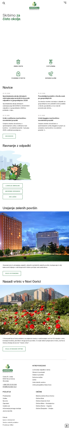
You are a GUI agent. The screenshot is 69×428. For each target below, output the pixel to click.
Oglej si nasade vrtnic (14, 349)
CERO (34, 380)
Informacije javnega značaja (12, 408)
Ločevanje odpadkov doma (41, 370)
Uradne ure (6, 406)
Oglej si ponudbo (12, 273)
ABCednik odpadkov (12, 191)
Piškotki (5, 417)
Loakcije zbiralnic (13, 186)
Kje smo (5, 401)
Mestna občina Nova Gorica (45, 396)
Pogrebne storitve (18, 75)
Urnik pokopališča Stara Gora (41, 385)
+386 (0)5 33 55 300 (10, 384)
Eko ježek (12, 197)
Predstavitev (7, 396)
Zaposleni (6, 403)
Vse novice (9, 136)
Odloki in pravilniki (38, 375)
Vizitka (5, 398)
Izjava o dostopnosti (9, 420)
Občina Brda (40, 398)
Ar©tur (11, 425)
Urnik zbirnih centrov (39, 382)
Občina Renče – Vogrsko (44, 406)
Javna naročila (7, 411)
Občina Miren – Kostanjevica (45, 403)
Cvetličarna (50, 63)
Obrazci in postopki (38, 372)
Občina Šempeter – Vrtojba (44, 408)
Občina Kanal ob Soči (43, 401)
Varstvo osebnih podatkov (10, 422)
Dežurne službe (50, 75)
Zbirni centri (18, 63)
